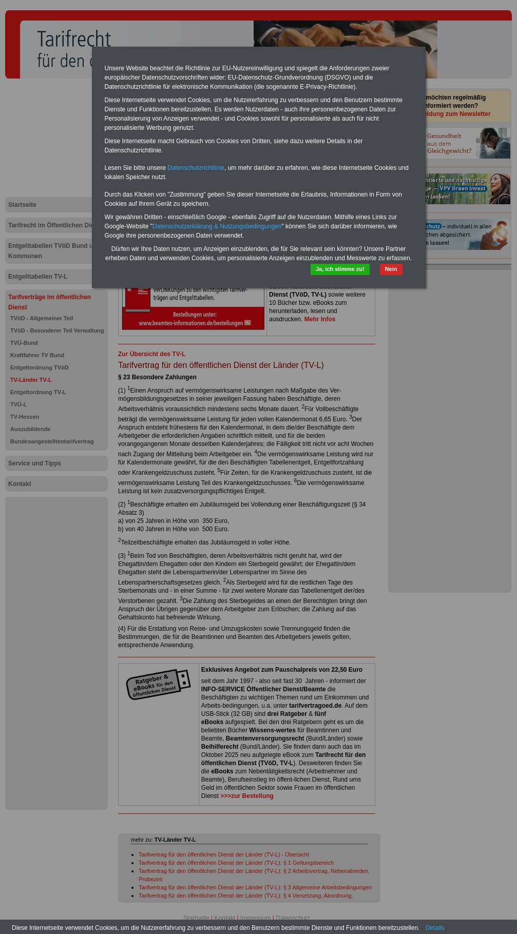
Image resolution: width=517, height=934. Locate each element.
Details (435, 927)
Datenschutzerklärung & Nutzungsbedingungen (217, 226)
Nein (391, 269)
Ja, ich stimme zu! (340, 269)
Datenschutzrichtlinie (195, 167)
